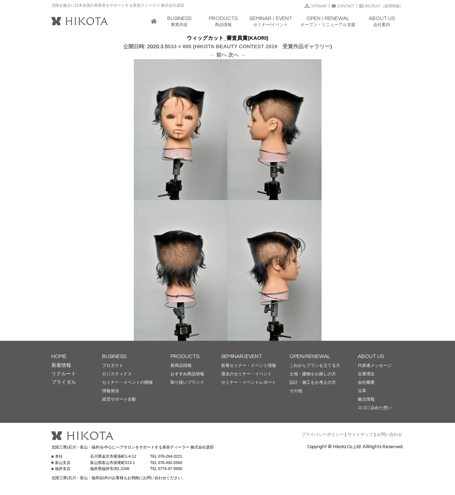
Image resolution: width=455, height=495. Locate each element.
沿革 (362, 390)
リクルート (63, 373)
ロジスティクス (117, 373)
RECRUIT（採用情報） (381, 5)
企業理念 (366, 373)
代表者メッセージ (375, 365)
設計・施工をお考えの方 (312, 382)
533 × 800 (179, 46)
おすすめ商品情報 (187, 373)
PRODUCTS (184, 356)
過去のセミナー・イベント (246, 373)
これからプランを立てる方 (314, 365)
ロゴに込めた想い (375, 407)
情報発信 (110, 390)
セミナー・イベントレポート (248, 382)
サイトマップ (360, 434)
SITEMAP (316, 5)
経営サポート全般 (119, 399)
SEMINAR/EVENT (241, 356)
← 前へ (218, 55)
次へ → (236, 55)
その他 (295, 390)
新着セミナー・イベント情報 (248, 365)
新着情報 (61, 365)
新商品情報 (181, 365)
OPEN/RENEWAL (309, 356)
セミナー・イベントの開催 (127, 382)
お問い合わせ (389, 434)
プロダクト (112, 365)
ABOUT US (371, 356)
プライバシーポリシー (322, 434)
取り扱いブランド (187, 382)
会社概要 (366, 382)
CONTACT (343, 5)
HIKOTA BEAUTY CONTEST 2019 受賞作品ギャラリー (262, 46)
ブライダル (63, 382)
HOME (59, 356)
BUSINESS (114, 356)
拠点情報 (366, 399)
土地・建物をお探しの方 (312, 373)
